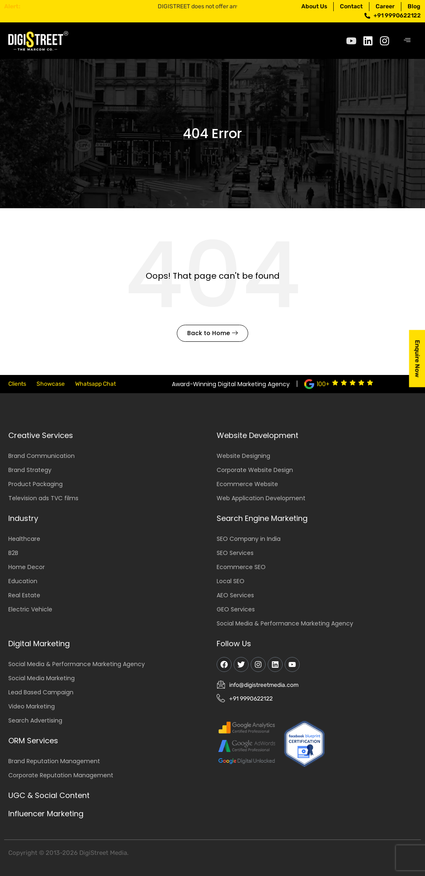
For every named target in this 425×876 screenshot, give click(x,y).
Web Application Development (261, 498)
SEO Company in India (249, 539)
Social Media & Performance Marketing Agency (285, 623)
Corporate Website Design (255, 470)
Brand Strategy (29, 470)
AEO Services (235, 595)
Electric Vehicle (30, 609)
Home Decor (26, 567)
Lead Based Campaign (40, 692)
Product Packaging (35, 484)
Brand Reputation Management (54, 761)
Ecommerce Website (247, 484)
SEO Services (235, 553)
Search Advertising (35, 720)
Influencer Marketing (45, 813)
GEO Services (236, 609)
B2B (13, 553)
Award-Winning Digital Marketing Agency (231, 384)
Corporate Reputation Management (60, 775)
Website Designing (243, 456)
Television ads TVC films (43, 498)
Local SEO (230, 581)
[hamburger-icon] (407, 40)
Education (22, 581)
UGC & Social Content (49, 795)
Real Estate (24, 595)
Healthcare (24, 539)
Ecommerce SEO (241, 567)
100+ (323, 384)
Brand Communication (41, 456)
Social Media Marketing (41, 678)
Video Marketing (31, 706)
